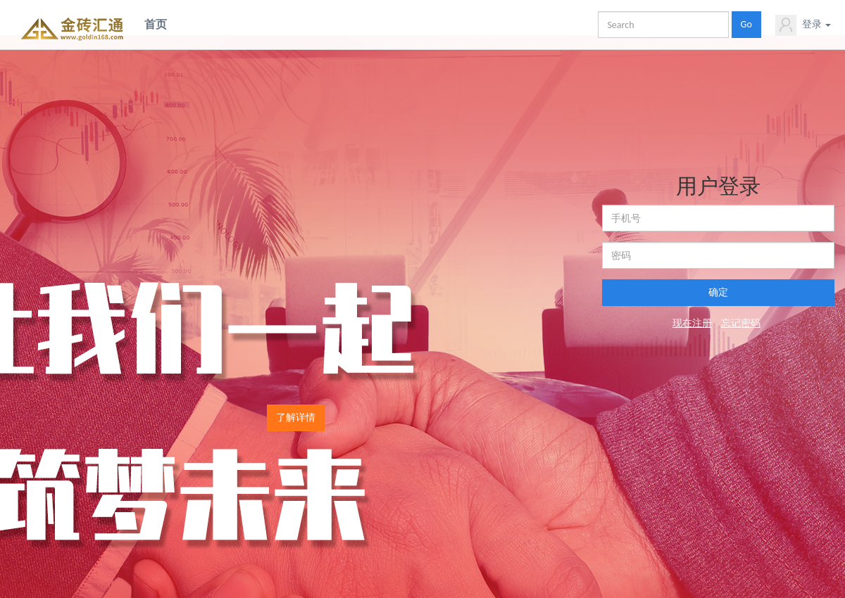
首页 (155, 24)
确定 (718, 292)
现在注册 (692, 323)
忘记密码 (740, 323)
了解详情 (295, 418)
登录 (803, 25)
